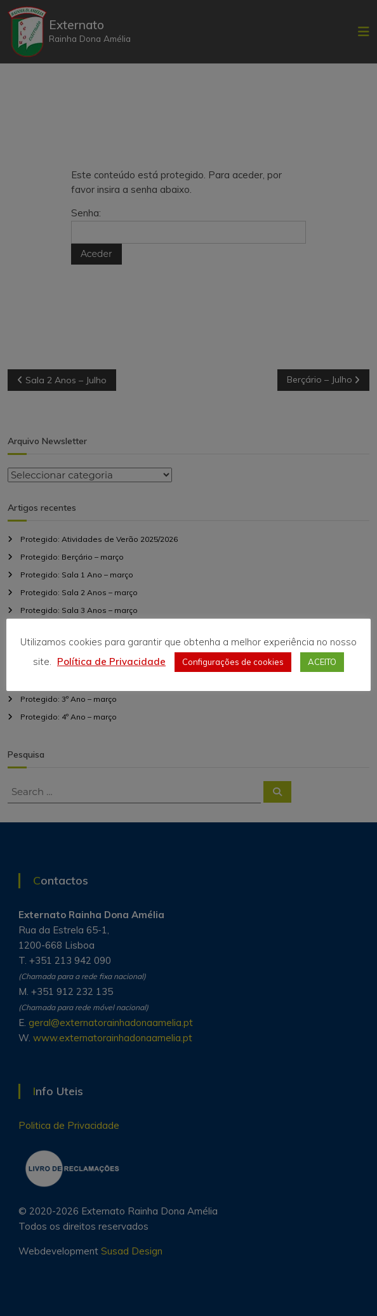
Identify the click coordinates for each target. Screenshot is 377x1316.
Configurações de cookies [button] (233, 662)
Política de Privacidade (111, 661)
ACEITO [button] (322, 662)
